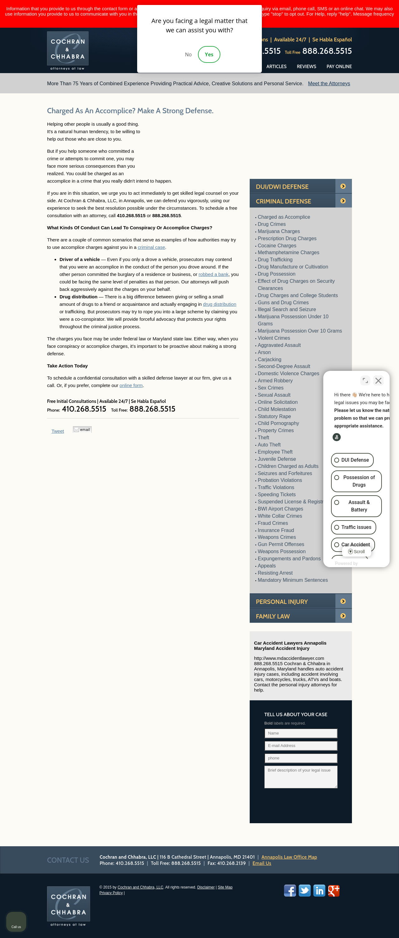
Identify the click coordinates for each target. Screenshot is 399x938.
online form (131, 385)
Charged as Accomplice (284, 217)
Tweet (57, 431)
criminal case (151, 247)
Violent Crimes (274, 338)
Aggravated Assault (279, 345)
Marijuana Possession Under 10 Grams (293, 320)
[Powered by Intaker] (345, 565)
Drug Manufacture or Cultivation (293, 266)
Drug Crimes (272, 224)
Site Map (225, 887)
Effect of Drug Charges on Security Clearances (296, 284)
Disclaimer (206, 887)
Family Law (273, 616)
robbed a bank (213, 274)
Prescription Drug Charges (287, 238)
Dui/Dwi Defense (282, 186)
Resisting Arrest (275, 573)
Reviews (306, 66)
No (188, 54)
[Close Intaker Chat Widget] (378, 379)
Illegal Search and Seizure (287, 309)
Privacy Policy (111, 893)
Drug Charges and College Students (298, 295)
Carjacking (269, 359)
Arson (264, 352)
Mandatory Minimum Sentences (293, 580)
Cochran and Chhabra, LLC (140, 887)
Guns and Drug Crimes (283, 302)
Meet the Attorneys (329, 83)
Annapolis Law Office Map (289, 857)
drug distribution (219, 304)
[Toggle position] (365, 379)
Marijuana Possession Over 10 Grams (300, 331)
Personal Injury (282, 601)
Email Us (261, 863)
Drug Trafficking (275, 259)
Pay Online (339, 66)
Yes (209, 54)
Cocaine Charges (277, 245)
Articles (276, 66)
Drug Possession (277, 274)
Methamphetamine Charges (288, 252)
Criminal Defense (283, 201)
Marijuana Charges (279, 231)
